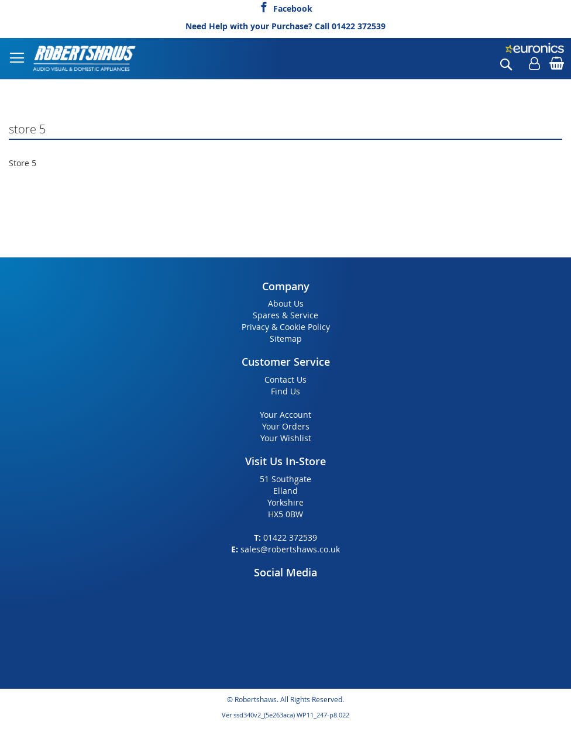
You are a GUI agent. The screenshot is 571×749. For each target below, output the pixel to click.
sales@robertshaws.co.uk (290, 549)
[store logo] (84, 58)
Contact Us (285, 379)
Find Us (285, 391)
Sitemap (286, 338)
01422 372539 (359, 26)
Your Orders (285, 426)
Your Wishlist (285, 438)
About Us (286, 303)
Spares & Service (285, 315)
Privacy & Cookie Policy (286, 326)
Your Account (285, 414)
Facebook (292, 7)
